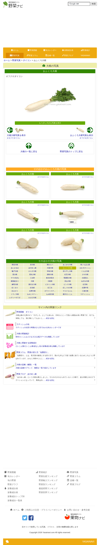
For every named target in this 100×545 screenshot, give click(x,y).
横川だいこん (67, 294)
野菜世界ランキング (48, 492)
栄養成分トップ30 (16, 496)
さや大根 (85, 274)
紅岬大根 (32, 291)
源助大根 (50, 274)
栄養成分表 (67, 50)
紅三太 (50, 288)
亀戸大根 (15, 271)
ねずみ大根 (85, 281)
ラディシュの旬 (23, 324)
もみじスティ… (32, 294)
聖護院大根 (67, 278)
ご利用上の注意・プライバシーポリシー (41, 510)
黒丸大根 (32, 274)
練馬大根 (15, 284)
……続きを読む (49, 318)
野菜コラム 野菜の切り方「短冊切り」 (33, 352)
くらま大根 (85, 271)
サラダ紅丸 (15, 278)
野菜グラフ (13, 484)
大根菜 (50, 281)
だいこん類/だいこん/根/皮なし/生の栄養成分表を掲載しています (40, 346)
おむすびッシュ (85, 268)
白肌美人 (85, 278)
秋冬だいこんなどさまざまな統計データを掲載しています (38, 337)
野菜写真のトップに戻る (71, 151)
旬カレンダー (50, 50)
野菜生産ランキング (48, 476)
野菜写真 (14, 55)
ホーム (14, 50)
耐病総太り (15, 281)
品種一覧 (50, 55)
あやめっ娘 (32, 268)
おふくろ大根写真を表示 (81, 135)
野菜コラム (32, 55)
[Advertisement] (50, 28)
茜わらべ (50, 265)
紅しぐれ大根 (67, 288)
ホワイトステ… (50, 291)
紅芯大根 (67, 274)
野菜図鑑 (32, 50)
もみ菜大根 (50, 294)
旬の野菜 (12, 480)
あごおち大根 (67, 265)
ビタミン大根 (50, 284)
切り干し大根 (67, 271)
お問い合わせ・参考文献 (77, 510)
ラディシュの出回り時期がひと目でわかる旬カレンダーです (38, 327)
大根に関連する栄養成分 (27, 343)
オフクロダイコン (86, 138)
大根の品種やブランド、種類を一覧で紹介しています (36, 368)
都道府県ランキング (48, 488)
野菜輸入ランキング (48, 480)
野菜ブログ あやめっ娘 (27, 374)
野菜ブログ (67, 55)
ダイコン (27, 60)
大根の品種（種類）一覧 (27, 365)
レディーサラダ (14, 298)
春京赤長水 (50, 278)
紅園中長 (85, 288)
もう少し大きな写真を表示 (50, 123)
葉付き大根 (32, 284)
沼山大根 (67, 281)
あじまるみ (15, 268)
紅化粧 (32, 288)
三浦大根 (85, 291)
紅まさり (15, 291)
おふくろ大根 (27, 174)
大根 (32, 281)
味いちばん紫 (85, 265)
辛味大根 (50, 271)
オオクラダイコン (13, 138)
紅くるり (15, 288)
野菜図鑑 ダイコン (25, 312)
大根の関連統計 (23, 334)
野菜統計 (85, 50)
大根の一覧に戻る (28, 151)
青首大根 (15, 265)
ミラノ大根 (15, 294)
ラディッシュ (85, 294)
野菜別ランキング (47, 484)
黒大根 (14, 274)
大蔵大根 (50, 268)
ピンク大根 (67, 284)
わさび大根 (32, 298)
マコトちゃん (67, 291)
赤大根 (32, 265)
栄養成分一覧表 (15, 500)
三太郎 (32, 278)
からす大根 (32, 271)
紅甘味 (85, 284)
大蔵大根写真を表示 (16, 135)
